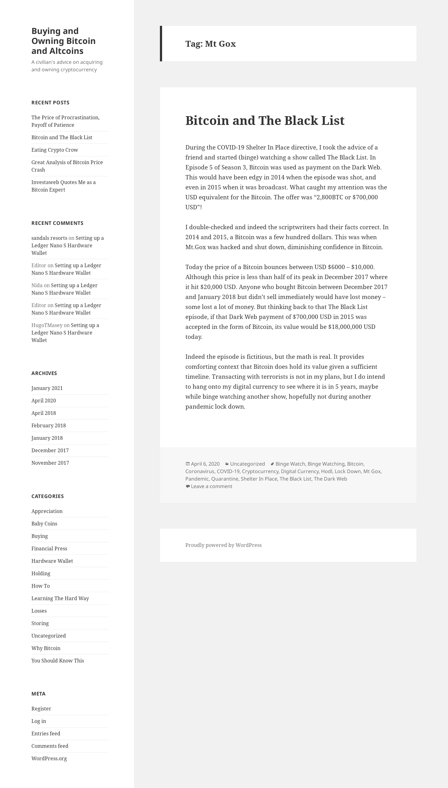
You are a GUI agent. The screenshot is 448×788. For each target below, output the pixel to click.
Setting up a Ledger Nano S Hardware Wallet (67, 245)
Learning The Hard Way (60, 598)
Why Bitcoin (45, 648)
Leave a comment (211, 486)
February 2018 (48, 425)
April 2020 (43, 400)
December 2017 (50, 450)
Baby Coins (44, 523)
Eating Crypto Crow (54, 149)
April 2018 (43, 413)
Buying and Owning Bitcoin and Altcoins (63, 40)
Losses (39, 610)
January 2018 (47, 437)
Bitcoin (355, 463)
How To (40, 585)
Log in (38, 721)
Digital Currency (300, 471)
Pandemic (197, 478)
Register (41, 708)
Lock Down (348, 471)
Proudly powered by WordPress (223, 545)
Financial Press (49, 548)
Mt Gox (371, 471)
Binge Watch (290, 463)
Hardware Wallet (52, 561)
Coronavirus (199, 471)
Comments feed (49, 746)
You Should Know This (57, 660)
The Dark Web (330, 478)
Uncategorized (48, 635)
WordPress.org (49, 758)
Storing (40, 623)
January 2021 (47, 388)
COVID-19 (228, 471)
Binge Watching (326, 463)
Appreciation (47, 511)
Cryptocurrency (260, 471)
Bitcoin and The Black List (61, 137)
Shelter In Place (259, 478)
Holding (40, 573)
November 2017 (50, 462)
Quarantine (224, 478)
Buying (39, 536)
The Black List (295, 478)
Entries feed (45, 733)
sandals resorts (49, 238)
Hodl (326, 471)
